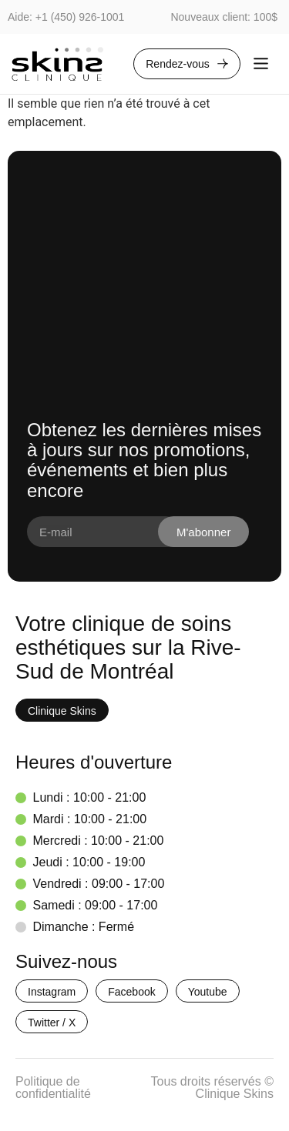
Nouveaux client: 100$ (223, 17)
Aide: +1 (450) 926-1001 (66, 17)
